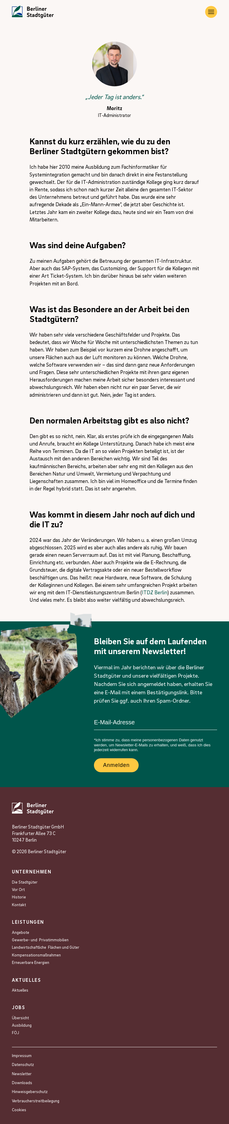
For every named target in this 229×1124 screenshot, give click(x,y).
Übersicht (20, 1017)
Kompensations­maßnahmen (36, 955)
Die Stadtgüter (25, 882)
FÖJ (15, 1032)
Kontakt (19, 904)
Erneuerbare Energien (30, 962)
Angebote (21, 932)
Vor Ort (18, 889)
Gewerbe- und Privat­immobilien (40, 939)
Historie (19, 897)
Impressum (22, 1055)
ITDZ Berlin (154, 592)
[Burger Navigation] (211, 12)
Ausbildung (22, 1025)
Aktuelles (20, 990)
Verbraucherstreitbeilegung (35, 1100)
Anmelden (116, 765)
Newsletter (22, 1073)
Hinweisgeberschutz (30, 1091)
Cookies (19, 1109)
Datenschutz (23, 1064)
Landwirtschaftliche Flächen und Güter (45, 947)
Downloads (22, 1082)
